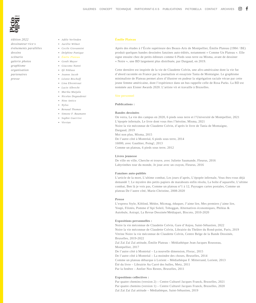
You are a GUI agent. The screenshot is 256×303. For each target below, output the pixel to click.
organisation (20, 70)
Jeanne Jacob (69, 74)
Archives (227, 9)
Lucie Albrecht (70, 87)
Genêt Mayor (69, 61)
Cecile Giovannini (72, 48)
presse (15, 78)
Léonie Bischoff (71, 78)
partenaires (19, 74)
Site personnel (124, 95)
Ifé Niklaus (68, 70)
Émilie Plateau (70, 57)
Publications (172, 9)
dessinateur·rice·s (23, 43)
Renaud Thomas (71, 109)
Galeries (89, 9)
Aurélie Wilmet (70, 43)
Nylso (65, 104)
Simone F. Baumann (73, 113)
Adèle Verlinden (71, 39)
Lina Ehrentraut (71, 83)
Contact (211, 9)
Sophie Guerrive (71, 118)
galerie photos (21, 61)
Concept (106, 9)
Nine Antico (68, 100)
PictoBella (193, 9)
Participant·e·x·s (147, 9)
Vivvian (66, 122)
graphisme (18, 65)
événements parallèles (26, 48)
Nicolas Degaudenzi (73, 96)
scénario (17, 57)
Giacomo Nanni (71, 65)
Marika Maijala (71, 91)
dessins (16, 52)
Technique (123, 9)
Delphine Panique (72, 52)
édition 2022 (20, 39)
